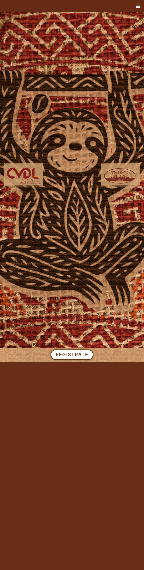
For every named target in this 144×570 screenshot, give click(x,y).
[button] (138, 6)
